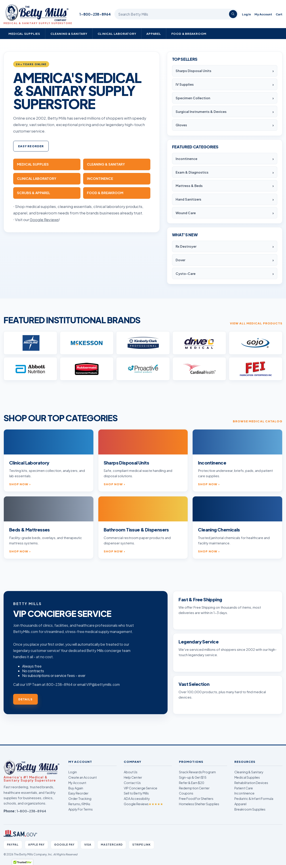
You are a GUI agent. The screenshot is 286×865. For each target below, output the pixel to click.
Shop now (18, 484)
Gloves (181, 125)
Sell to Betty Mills (136, 793)
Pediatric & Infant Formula (253, 799)
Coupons (186, 793)
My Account (263, 14)
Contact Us (132, 783)
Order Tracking (79, 799)
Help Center (133, 777)
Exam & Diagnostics (192, 172)
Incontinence (186, 159)
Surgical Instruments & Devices (201, 112)
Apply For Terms (80, 809)
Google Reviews (143, 804)
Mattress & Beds (189, 186)
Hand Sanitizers (188, 199)
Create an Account (82, 777)
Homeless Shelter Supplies (199, 804)
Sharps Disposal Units (193, 71)
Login (72, 772)
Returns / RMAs (79, 804)
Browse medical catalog (257, 421)
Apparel (153, 33)
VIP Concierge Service (140, 788)
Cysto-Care (186, 274)
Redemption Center (194, 788)
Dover (180, 260)
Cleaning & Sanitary (68, 33)
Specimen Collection (193, 98)
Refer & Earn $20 (191, 783)
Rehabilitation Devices (251, 783)
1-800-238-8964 (95, 14)
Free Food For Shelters (196, 799)
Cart (279, 14)
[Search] (233, 14)
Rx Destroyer (186, 246)
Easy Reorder (31, 146)
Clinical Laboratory (117, 33)
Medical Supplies (24, 33)
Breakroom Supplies (249, 809)
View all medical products (256, 323)
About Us (130, 772)
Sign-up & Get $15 (192, 777)
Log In (246, 14)
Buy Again (75, 788)
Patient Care (243, 788)
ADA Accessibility (137, 799)
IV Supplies (185, 84)
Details (25, 699)
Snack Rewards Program (197, 772)
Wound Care (186, 213)
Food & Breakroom (189, 33)
